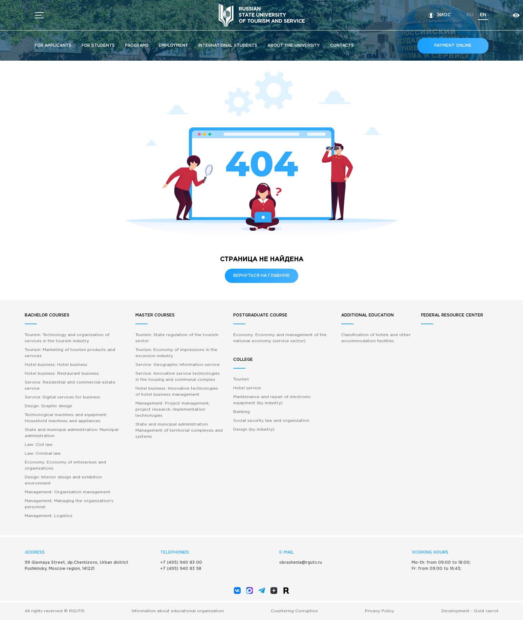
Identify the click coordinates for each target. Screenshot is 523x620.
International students (227, 45)
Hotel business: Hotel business (56, 365)
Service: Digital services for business (62, 397)
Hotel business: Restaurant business (62, 373)
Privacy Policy (379, 611)
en (483, 15)
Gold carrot (486, 611)
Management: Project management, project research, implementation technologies (172, 409)
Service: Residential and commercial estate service (70, 385)
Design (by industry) (254, 429)
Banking (241, 412)
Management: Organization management (67, 492)
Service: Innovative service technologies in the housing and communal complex (177, 376)
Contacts (342, 45)
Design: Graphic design (48, 406)
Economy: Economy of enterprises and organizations (65, 465)
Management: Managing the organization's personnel (69, 504)
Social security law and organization (271, 420)
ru (470, 15)
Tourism (241, 379)
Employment (173, 45)
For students (98, 45)
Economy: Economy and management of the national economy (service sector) (280, 338)
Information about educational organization (178, 611)
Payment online (453, 45)
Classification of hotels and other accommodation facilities (376, 338)
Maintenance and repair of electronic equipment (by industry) (272, 400)
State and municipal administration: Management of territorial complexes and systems (179, 430)
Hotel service (247, 388)
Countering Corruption (294, 611)
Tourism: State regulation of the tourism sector (176, 338)
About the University (293, 45)
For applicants (53, 45)
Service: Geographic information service (177, 365)
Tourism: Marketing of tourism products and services (70, 353)
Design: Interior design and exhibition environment (63, 480)
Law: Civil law (38, 445)
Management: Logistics (48, 516)
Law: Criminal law (43, 453)
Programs (137, 45)
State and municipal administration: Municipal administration (71, 433)
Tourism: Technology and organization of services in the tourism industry (67, 338)
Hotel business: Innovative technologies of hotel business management (176, 391)
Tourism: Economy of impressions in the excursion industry (176, 353)
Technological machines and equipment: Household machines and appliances (66, 418)
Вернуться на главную (261, 275)
